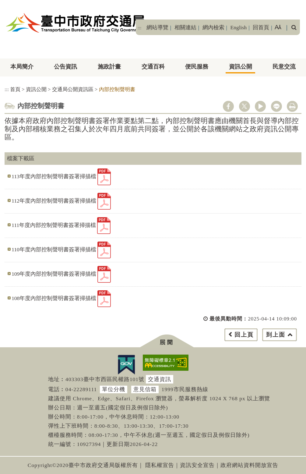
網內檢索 (213, 27)
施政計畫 (109, 66)
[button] (166, 341)
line (276, 106)
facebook (228, 106)
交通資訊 (159, 379)
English (238, 27)
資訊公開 (240, 66)
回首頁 (261, 27)
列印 (292, 106)
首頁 (15, 89)
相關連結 (185, 27)
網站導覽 (157, 27)
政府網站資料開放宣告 (249, 465)
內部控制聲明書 (117, 89)
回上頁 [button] (244, 334)
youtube (260, 106)
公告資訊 (65, 66)
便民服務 (196, 66)
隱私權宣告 (159, 465)
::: (139, 27)
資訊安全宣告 (197, 465)
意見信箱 (145, 389)
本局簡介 (21, 66)
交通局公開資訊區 (72, 89)
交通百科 (153, 66)
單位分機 (113, 389)
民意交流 (284, 66)
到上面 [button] (275, 334)
